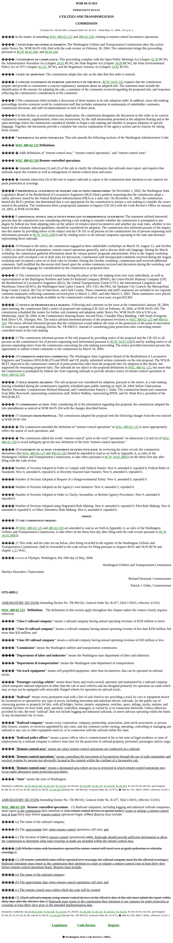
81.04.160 (49, 785)
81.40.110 (97, 785)
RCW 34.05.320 (43, 235)
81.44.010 (109, 785)
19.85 (115, 67)
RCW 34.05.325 (113, 82)
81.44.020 (121, 785)
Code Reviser (86, 925)
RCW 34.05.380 (115, 457)
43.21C (43, 67)
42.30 (154, 59)
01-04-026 (55, 789)
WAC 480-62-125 (61, 36)
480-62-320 (86, 36)
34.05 (60, 63)
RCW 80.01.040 (27, 52)
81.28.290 (85, 785)
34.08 (118, 63)
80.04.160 (51, 52)
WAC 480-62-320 (27, 160)
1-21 (15, 550)
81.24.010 (61, 785)
